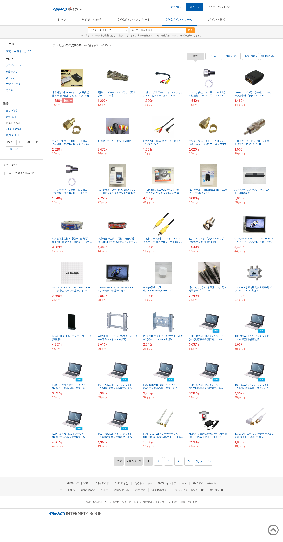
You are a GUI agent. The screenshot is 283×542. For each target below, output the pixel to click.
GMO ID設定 (224, 7)
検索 (190, 30)
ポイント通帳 (217, 19)
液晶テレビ (12, 71)
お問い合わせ (121, 489)
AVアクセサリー (14, 84)
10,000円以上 (13, 135)
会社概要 (216, 489)
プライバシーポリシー (189, 489)
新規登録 (176, 6)
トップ (61, 19)
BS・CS (10, 77)
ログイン (195, 6)
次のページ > (203, 461)
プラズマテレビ (14, 65)
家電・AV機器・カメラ (19, 51)
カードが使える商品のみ (19, 173)
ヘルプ (212, 7)
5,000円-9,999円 (14, 129)
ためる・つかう (92, 19)
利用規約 (140, 489)
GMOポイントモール (179, 19)
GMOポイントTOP (77, 483)
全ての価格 (12, 110)
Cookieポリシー (160, 489)
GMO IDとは (122, 483)
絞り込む (14, 149)
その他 (9, 90)
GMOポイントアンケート (134, 19)
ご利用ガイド (101, 483)
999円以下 (11, 117)
